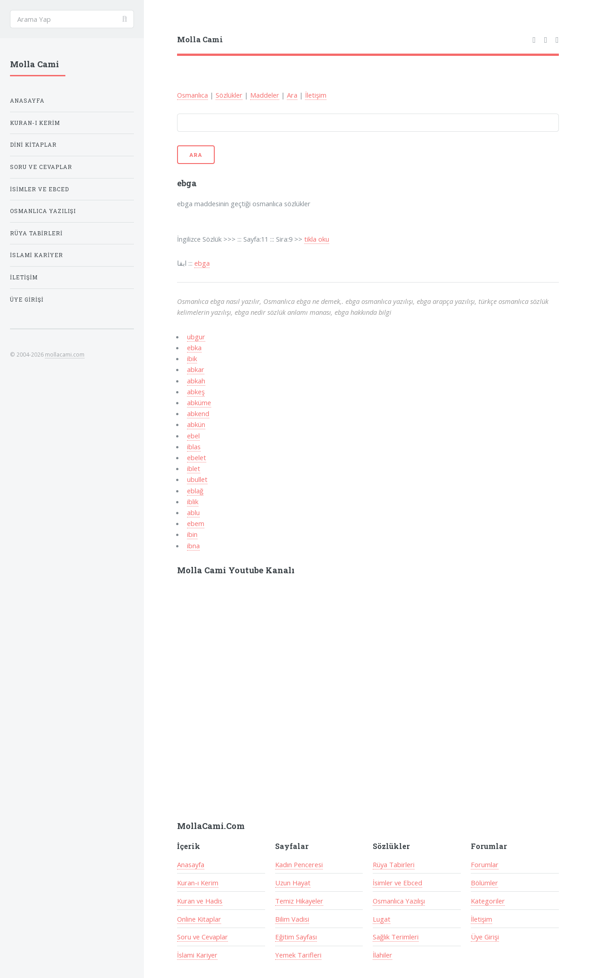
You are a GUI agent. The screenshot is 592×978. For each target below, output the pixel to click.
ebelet (196, 457)
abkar (195, 369)
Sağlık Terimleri (396, 936)
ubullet (197, 479)
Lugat (381, 918)
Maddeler (264, 94)
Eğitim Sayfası (296, 936)
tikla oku (316, 238)
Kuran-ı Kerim (197, 882)
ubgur (196, 336)
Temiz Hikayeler (299, 900)
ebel (193, 435)
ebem (195, 523)
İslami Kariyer (197, 954)
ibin (192, 534)
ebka (194, 347)
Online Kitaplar (199, 918)
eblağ (195, 490)
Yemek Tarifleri (298, 954)
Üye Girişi (485, 936)
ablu (193, 512)
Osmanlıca (192, 94)
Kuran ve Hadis (199, 900)
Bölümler (484, 882)
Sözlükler (229, 94)
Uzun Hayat (293, 882)
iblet (193, 468)
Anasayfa (190, 864)
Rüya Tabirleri (393, 864)
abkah (196, 380)
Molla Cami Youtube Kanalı (236, 570)
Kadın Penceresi (299, 864)
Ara (292, 94)
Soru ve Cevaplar (202, 936)
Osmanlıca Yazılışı (399, 900)
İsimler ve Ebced (397, 882)
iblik (192, 501)
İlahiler (382, 954)
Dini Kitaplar (33, 144)
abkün (196, 424)
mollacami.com (64, 354)
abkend (198, 413)
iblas (194, 446)
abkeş (196, 391)
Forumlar (484, 864)
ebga (202, 263)
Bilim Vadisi (292, 918)
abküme (199, 402)
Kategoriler (488, 900)
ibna (193, 545)
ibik (192, 358)
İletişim (315, 94)
